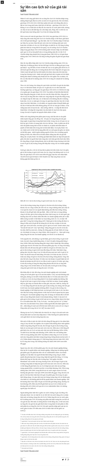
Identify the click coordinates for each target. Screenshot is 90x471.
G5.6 (49, 154)
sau (22, 14)
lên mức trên (34, 14)
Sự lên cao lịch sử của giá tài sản (43, 9)
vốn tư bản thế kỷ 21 (31, 3)
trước (26, 14)
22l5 (14, 3)
